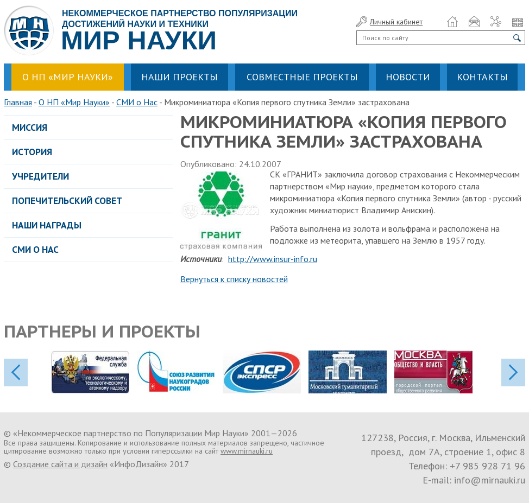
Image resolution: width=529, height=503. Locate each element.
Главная (18, 102)
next (513, 372)
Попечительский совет (67, 200)
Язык (517, 21)
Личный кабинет (396, 22)
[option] (94, 372)
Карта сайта (495, 21)
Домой (452, 21)
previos (16, 372)
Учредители (40, 176)
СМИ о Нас (137, 102)
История (32, 152)
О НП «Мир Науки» (74, 102)
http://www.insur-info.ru (272, 258)
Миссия (29, 127)
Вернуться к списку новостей (234, 278)
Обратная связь (474, 21)
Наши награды (46, 225)
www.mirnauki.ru (247, 451)
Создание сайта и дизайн (60, 464)
